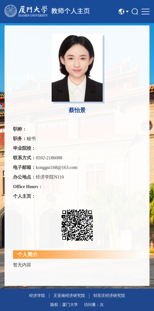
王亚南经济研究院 (69, 295)
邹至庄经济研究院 (109, 295)
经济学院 (37, 295)
